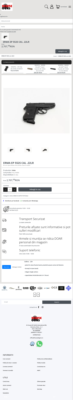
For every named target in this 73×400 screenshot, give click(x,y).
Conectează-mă (16, 29)
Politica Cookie (41, 363)
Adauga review (16, 267)
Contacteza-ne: (41, 366)
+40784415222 (13, 210)
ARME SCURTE (17, 196)
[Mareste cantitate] (14, 189)
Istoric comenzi (7, 385)
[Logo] (36, 319)
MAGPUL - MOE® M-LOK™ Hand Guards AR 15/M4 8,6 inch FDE (40, 68)
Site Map (39, 389)
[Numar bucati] (10, 189)
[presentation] (34, 295)
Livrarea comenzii (7, 366)
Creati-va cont (11, 31)
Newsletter (6, 393)
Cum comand (6, 359)
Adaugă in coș (62, 51)
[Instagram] (42, 307)
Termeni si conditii (8, 370)
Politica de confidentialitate (44, 359)
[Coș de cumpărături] (61, 7)
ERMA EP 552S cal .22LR (64, 56)
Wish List (5, 389)
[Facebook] (38, 307)
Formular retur (41, 385)
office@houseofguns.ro (36, 338)
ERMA (14, 170)
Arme (11, 196)
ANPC (38, 370)
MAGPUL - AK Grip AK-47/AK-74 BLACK (17, 68)
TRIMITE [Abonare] (56, 302)
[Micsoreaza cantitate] (5, 189)
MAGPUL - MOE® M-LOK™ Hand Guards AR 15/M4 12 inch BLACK (63, 68)
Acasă (55, 56)
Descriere (6, 267)
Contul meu (6, 381)
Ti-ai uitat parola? (5, 29)
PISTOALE (25, 196)
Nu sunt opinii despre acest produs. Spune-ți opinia (16, 165)
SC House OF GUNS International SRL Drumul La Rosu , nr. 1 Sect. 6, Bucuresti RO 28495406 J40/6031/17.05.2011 (36, 328)
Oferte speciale (41, 381)
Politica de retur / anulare (10, 363)
